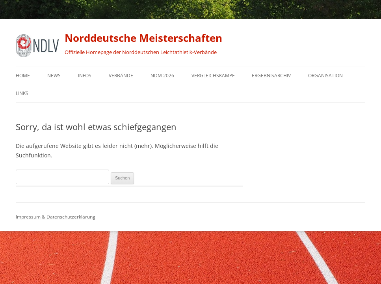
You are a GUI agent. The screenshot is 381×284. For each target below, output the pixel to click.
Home (23, 75)
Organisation (325, 75)
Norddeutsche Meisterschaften (143, 38)
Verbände (121, 75)
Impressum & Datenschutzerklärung (55, 216)
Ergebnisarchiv (271, 75)
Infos (84, 75)
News (54, 75)
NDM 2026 (162, 75)
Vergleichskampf (212, 75)
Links (22, 93)
